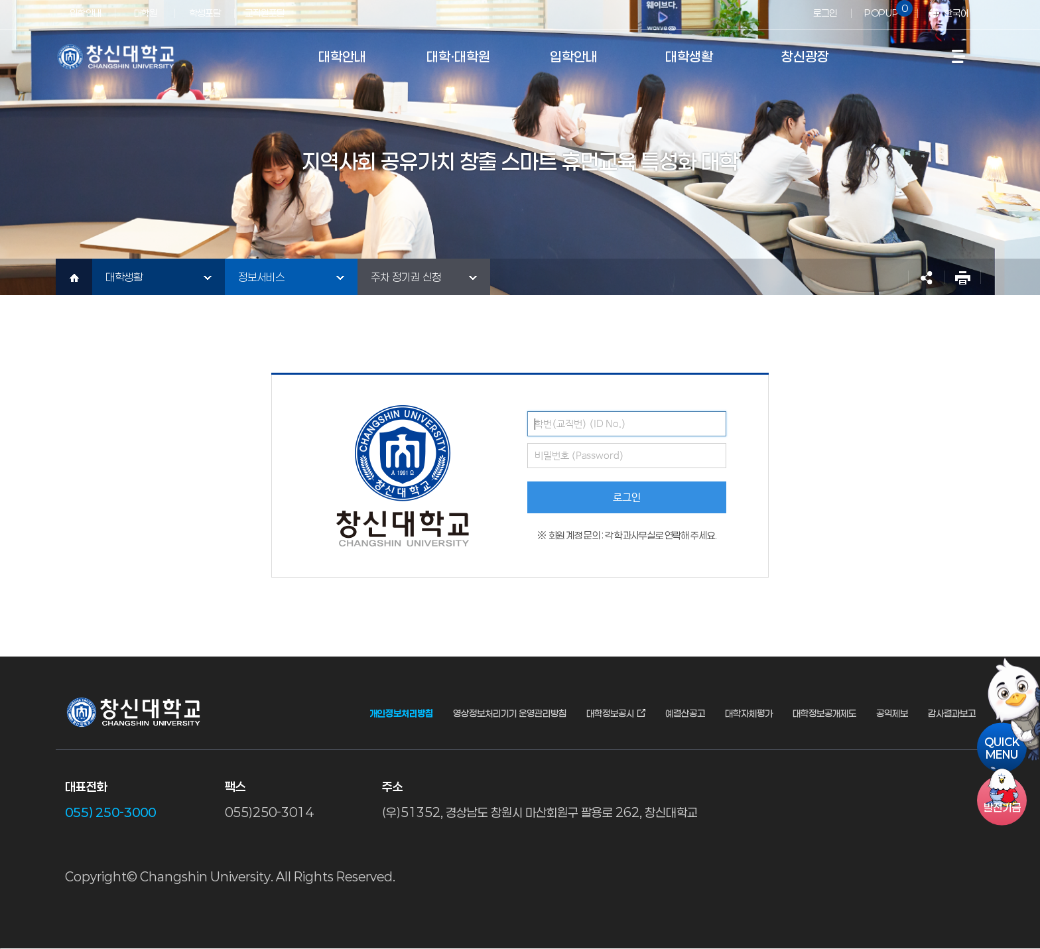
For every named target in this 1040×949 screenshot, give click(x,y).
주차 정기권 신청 (406, 277)
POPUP (886, 9)
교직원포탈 (265, 13)
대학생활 (124, 277)
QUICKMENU (1001, 747)
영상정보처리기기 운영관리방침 (509, 713)
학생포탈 (205, 13)
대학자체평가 (749, 713)
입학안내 (85, 13)
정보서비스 (261, 277)
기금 (1002, 807)
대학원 (145, 13)
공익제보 (892, 713)
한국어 (956, 13)
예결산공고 (685, 713)
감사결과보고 (952, 713)
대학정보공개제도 (824, 713)
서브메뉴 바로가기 (0, 0)
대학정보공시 (610, 713)
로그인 (825, 13)
